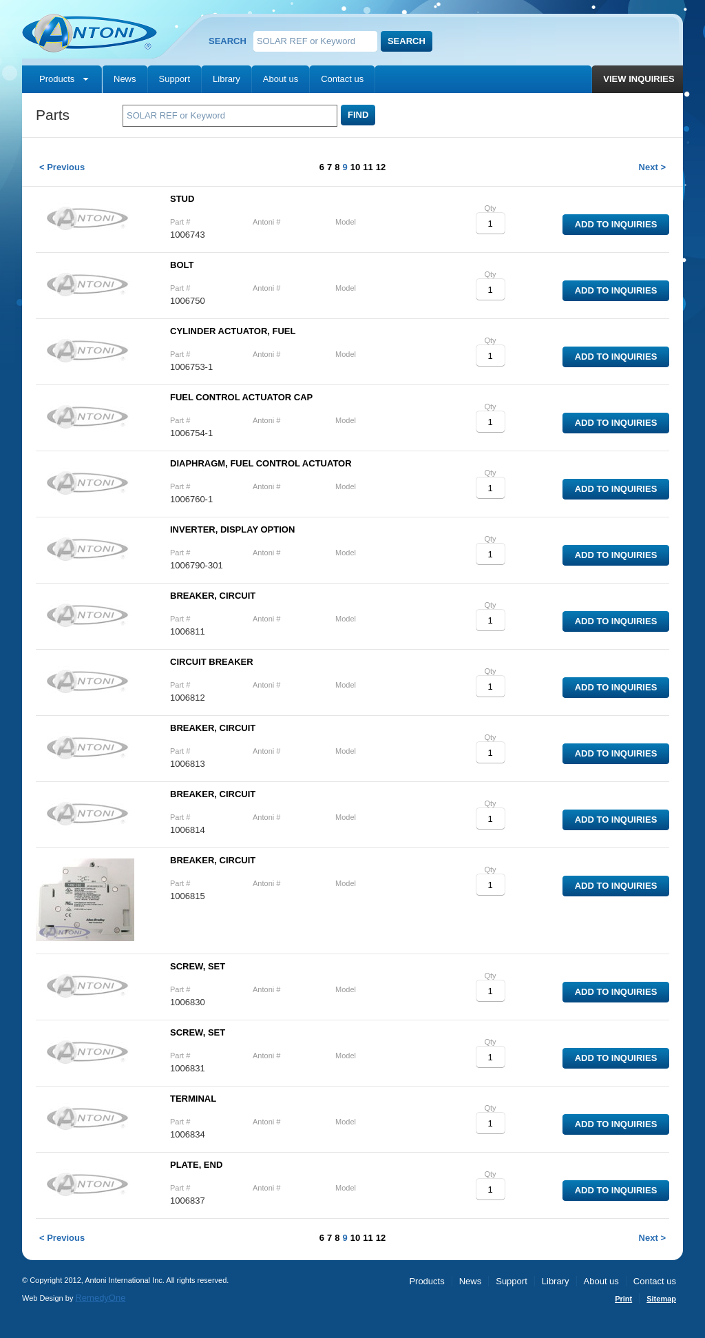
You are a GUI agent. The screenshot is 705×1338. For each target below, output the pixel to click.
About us (280, 79)
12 (381, 167)
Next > (652, 167)
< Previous (62, 167)
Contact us (342, 79)
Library (226, 79)
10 (355, 167)
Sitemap (661, 1299)
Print (623, 1299)
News (125, 79)
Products (56, 79)
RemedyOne (100, 1298)
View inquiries (638, 79)
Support (175, 79)
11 (367, 167)
